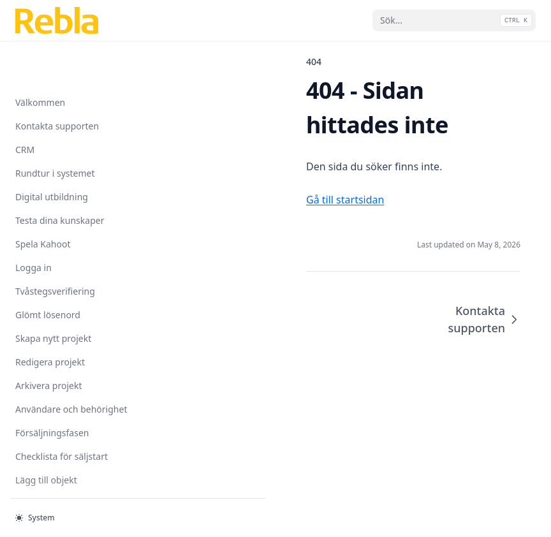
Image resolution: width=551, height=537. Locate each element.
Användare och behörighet (71, 368)
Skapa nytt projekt (53, 297)
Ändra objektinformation (67, 486)
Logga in (33, 227)
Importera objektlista (59, 463)
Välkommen (40, 61)
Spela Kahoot (42, 203)
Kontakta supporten (57, 85)
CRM (24, 109)
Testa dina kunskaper (59, 179)
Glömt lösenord (47, 274)
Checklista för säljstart (61, 415)
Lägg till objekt (46, 439)
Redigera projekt (50, 321)
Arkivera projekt (48, 345)
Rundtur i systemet (55, 132)
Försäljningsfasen (52, 392)
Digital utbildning (51, 156)
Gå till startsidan (233, 165)
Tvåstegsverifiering (55, 250)
